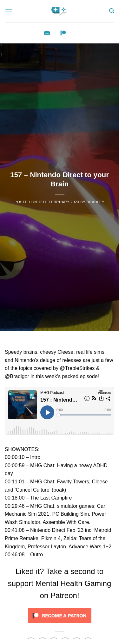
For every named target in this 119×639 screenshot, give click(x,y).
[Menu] (8, 11)
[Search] (111, 11)
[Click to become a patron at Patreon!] (59, 615)
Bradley (95, 202)
